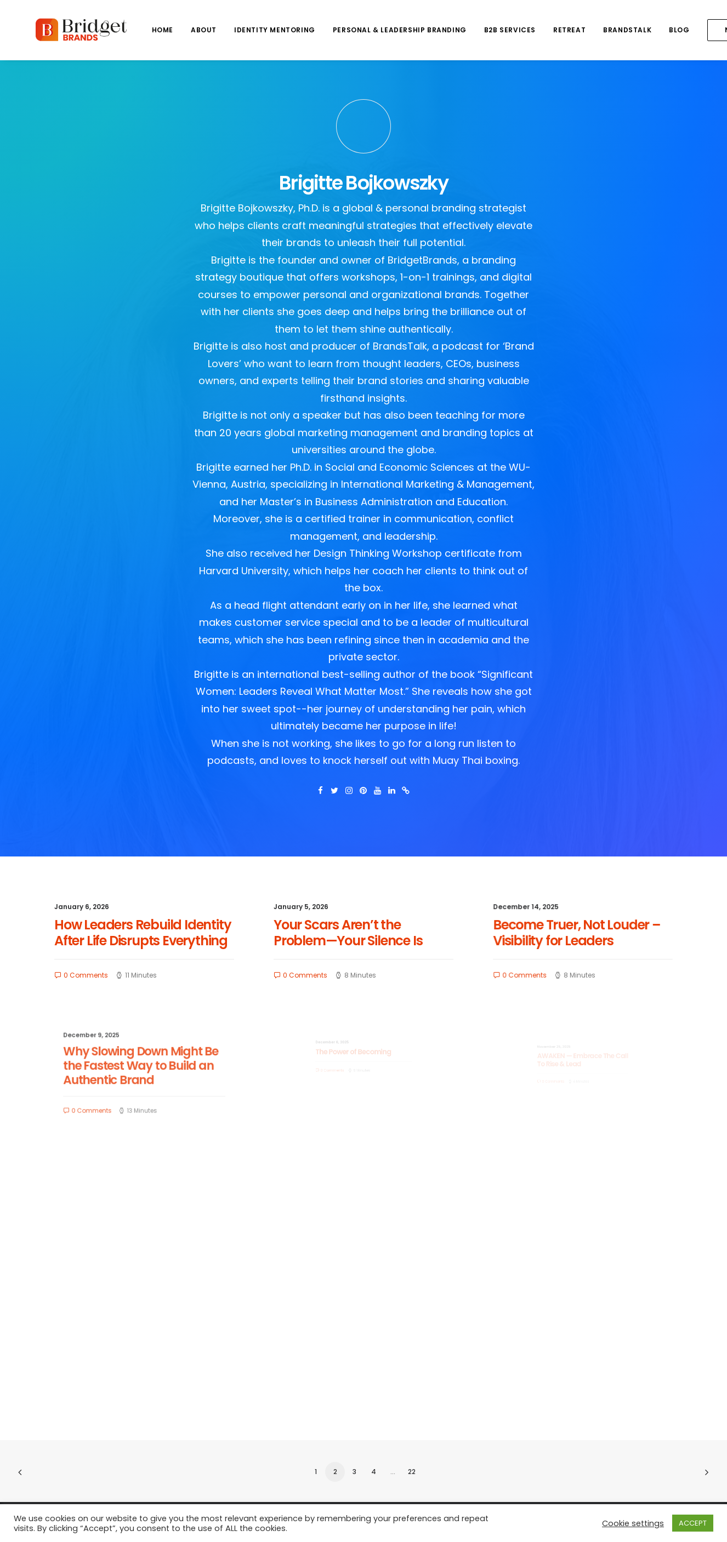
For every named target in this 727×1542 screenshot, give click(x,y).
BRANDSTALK (592, 30)
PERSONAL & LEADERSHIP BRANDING (364, 30)
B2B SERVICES (475, 30)
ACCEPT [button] (693, 1523)
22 (412, 1471)
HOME (127, 30)
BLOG (644, 30)
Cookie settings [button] (633, 1523)
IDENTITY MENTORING (239, 30)
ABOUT (168, 30)
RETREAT (534, 30)
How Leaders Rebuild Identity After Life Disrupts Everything (143, 935)
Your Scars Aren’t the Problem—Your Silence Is (355, 935)
